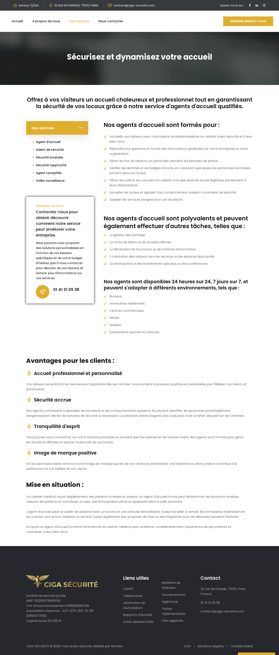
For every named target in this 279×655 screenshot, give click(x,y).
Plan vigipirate (172, 620)
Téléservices (132, 596)
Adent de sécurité (50, 149)
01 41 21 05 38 (66, 289)
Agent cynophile (48, 173)
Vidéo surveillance (50, 180)
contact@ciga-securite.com (134, 5)
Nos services (79, 21)
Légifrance (170, 601)
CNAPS (128, 589)
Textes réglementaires (173, 611)
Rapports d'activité (137, 615)
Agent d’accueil (48, 142)
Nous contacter (110, 21)
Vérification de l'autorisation (134, 605)
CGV (187, 646)
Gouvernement (173, 594)
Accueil (17, 21)
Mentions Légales (211, 646)
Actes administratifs (138, 622)
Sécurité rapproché (51, 165)
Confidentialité (242, 646)
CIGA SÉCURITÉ (37, 646)
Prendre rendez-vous (248, 21)
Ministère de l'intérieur (171, 585)
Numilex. (117, 646)
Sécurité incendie (49, 157)
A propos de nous (46, 21)
